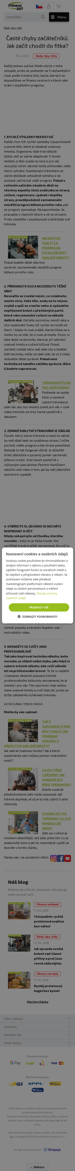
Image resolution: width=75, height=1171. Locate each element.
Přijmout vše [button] (38, 607)
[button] (37, 617)
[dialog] (37, 585)
